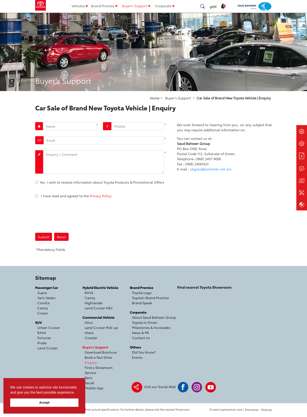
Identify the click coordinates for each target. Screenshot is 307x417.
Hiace (89, 332)
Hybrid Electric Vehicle (100, 287)
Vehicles (78, 5)
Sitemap (266, 409)
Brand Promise (102, 5)
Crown (42, 312)
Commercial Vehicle (98, 317)
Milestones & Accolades (151, 327)
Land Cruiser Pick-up (101, 327)
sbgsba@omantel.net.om (211, 168)
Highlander (94, 302)
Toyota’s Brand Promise (150, 297)
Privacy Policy (100, 195)
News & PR (140, 332)
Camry (42, 307)
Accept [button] (44, 402)
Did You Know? (144, 352)
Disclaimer (252, 409)
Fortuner (44, 337)
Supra (42, 292)
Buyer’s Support (95, 346)
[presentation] (67, 215)
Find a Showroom (99, 367)
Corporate (163, 5)
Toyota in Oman (144, 322)
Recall (89, 382)
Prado (42, 342)
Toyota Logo (142, 292)
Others (135, 346)
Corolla (43, 302)
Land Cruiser (47, 347)
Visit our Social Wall (160, 386)
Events (137, 357)
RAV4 (41, 332)
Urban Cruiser (48, 327)
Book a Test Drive (98, 357)
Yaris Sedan (46, 297)
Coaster (91, 337)
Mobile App (94, 387)
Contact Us (141, 337)
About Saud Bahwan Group (154, 317)
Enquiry (91, 362)
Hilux (89, 322)
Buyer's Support (134, 5)
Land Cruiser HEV (99, 307)
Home (155, 97)
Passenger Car (46, 287)
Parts (89, 377)
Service (90, 372)
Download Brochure (101, 352)
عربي (213, 6)
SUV (38, 322)
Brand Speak (142, 302)
